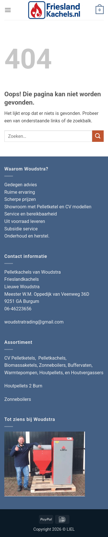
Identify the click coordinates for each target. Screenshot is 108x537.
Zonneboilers (17, 399)
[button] (7, 10)
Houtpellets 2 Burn (23, 386)
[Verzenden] (98, 136)
